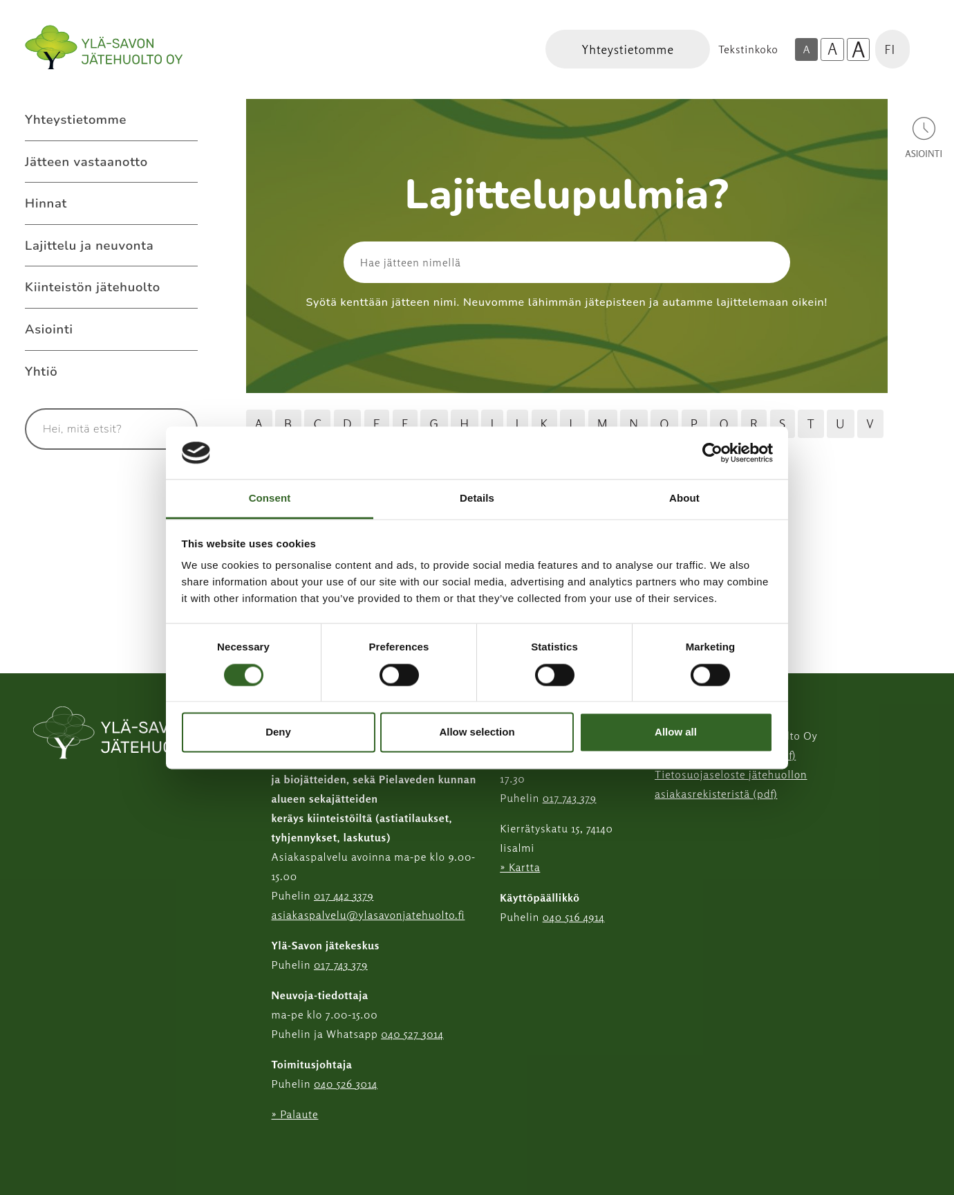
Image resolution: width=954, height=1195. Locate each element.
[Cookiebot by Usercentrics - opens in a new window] (712, 452)
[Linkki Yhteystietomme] (627, 49)
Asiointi (49, 329)
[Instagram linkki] (277, 1148)
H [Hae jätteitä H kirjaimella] (464, 423)
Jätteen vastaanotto (86, 161)
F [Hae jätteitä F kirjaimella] (405, 423)
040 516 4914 (574, 917)
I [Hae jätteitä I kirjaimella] (492, 423)
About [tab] (684, 498)
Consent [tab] (270, 498)
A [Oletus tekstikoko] (806, 49)
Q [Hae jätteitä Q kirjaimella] (724, 423)
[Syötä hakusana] (85, 429)
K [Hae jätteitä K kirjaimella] (544, 423)
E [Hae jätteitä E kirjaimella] (377, 423)
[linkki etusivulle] (130, 734)
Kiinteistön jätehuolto (92, 286)
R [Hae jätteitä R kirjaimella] (754, 423)
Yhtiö (41, 371)
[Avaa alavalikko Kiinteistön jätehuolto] (184, 287)
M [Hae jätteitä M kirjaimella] (602, 423)
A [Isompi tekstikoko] (832, 48)
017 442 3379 (343, 895)
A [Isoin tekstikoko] (859, 50)
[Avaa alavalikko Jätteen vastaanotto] (184, 162)
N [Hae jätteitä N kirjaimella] (634, 423)
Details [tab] (477, 498)
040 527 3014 (412, 1034)
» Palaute (295, 1114)
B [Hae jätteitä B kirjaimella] (288, 423)
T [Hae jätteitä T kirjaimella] (810, 423)
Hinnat (46, 203)
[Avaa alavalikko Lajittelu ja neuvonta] (184, 245)
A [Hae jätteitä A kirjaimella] (259, 423)
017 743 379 (341, 964)
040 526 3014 (345, 1084)
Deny (278, 732)
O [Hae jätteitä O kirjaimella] (664, 423)
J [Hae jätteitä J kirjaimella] (518, 423)
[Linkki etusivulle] (104, 47)
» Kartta (520, 867)
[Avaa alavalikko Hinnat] (184, 203)
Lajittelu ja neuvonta (89, 245)
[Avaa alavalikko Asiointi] (184, 329)
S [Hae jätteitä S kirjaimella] (782, 423)
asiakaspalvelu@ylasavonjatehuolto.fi (368, 915)
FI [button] (889, 49)
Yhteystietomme (76, 119)
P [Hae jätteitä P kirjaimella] (694, 423)
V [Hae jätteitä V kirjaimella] (870, 423)
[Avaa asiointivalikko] (923, 137)
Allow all (676, 732)
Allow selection (476, 732)
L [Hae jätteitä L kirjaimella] (572, 423)
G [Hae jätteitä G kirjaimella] (434, 423)
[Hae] (723, 262)
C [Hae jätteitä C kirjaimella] (317, 423)
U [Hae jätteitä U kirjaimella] (840, 423)
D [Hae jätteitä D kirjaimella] (347, 423)
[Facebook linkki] (266, 1148)
